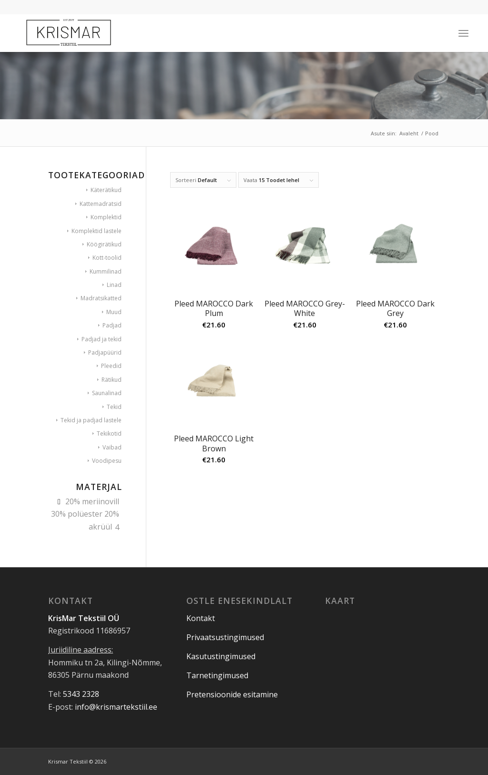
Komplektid (106, 217)
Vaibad (112, 447)
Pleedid (111, 366)
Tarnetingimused (217, 675)
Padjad (112, 325)
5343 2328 (81, 694)
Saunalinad (107, 393)
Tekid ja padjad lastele (91, 420)
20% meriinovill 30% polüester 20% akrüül (85, 514)
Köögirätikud (104, 244)
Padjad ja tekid (101, 339)
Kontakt (200, 618)
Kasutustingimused (220, 656)
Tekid (114, 407)
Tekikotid (109, 433)
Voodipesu (107, 461)
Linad (114, 285)
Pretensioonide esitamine (232, 694)
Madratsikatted (101, 298)
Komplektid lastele (96, 231)
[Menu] (463, 32)
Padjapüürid (105, 352)
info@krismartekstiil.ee (116, 707)
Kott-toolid (107, 258)
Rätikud (112, 380)
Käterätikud (106, 190)
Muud (114, 312)
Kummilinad (106, 271)
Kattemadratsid (101, 204)
